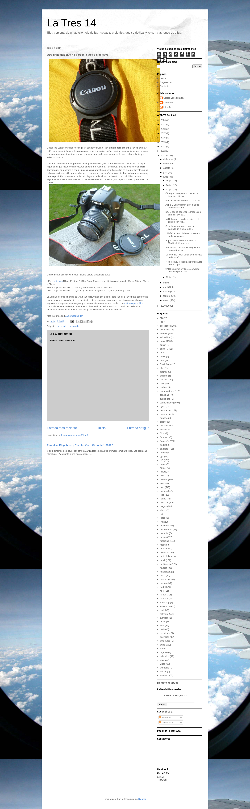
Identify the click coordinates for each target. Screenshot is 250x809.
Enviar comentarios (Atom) (74, 435)
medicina (164, 541)
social (163, 610)
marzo (166, 291)
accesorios (62, 326)
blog (162, 368)
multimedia (165, 564)
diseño (163, 421)
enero (166, 300)
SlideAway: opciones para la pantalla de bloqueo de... (179, 227)
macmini (164, 533)
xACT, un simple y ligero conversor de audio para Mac (182, 270)
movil (162, 560)
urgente (164, 652)
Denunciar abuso (167, 682)
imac (162, 471)
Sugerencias (166, 82)
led (161, 514)
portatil (163, 587)
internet (163, 479)
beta (162, 360)
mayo (166, 282)
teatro (163, 629)
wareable (164, 667)
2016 (163, 137)
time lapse (165, 640)
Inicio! (163, 78)
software (164, 614)
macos (163, 537)
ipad (162, 487)
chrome (163, 375)
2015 (163, 142)
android (163, 333)
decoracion (165, 410)
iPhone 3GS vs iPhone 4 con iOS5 (182, 200)
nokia (162, 575)
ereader (164, 429)
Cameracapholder (74, 316)
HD (161, 460)
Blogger (142, 799)
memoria (164, 548)
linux (162, 521)
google (163, 452)
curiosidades (166, 402)
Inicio (102, 428)
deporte (164, 418)
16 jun (169, 180)
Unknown (168, 102)
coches (163, 387)
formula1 (164, 437)
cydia (162, 406)
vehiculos (164, 656)
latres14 (167, 107)
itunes (163, 498)
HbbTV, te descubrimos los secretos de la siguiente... (183, 234)
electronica (165, 425)
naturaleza (165, 571)
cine (162, 383)
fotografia (74, 326)
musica (163, 568)
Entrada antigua (138, 428)
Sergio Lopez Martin (173, 98)
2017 (163, 133)
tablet (162, 621)
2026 (163, 120)
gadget (163, 445)
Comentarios (167, 722)
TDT (162, 625)
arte (162, 352)
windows (164, 675)
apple (162, 341)
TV (161, 648)
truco (162, 644)
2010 (163, 306)
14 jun (169, 185)
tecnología (165, 633)
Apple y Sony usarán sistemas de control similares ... (182, 206)
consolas (164, 395)
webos (163, 671)
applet (163, 345)
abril (165, 287)
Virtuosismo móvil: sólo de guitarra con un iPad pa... (182, 249)
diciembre (168, 159)
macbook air (166, 529)
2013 (163, 146)
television (164, 637)
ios (161, 483)
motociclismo (166, 556)
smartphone (166, 606)
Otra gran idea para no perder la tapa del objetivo (181, 194)
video (162, 664)
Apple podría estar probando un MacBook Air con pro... (181, 242)
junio (166, 176)
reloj (162, 591)
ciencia (163, 379)
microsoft (164, 552)
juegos (163, 506)
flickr (162, 433)
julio (165, 172)
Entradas (165, 717)
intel (162, 475)
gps (162, 456)
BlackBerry (165, 364)
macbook (164, 525)
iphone (163, 491)
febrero (167, 296)
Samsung (164, 602)
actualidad (165, 329)
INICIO (160, 777)
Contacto (164, 86)
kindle (163, 510)
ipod (162, 495)
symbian (164, 617)
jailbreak (164, 502)
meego (163, 544)
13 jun (169, 189)
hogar (163, 464)
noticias (164, 579)
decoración (165, 414)
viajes (163, 660)
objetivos (58, 281)
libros (162, 517)
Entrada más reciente (62, 428)
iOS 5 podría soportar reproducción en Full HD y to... (183, 213)
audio (162, 356)
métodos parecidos (133, 303)
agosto (167, 168)
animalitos (165, 337)
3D (161, 318)
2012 (163, 151)
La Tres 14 (71, 23)
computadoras (167, 391)
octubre (167, 163)
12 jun (169, 277)
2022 (163, 124)
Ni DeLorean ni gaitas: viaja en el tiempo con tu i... (182, 220)
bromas (163, 372)
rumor (163, 594)
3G (161, 322)
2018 (163, 129)
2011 (163, 155)
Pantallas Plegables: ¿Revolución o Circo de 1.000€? (80, 445)
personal (164, 583)
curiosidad (165, 399)
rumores (164, 598)
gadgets (164, 448)
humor (163, 468)
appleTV (164, 348)
